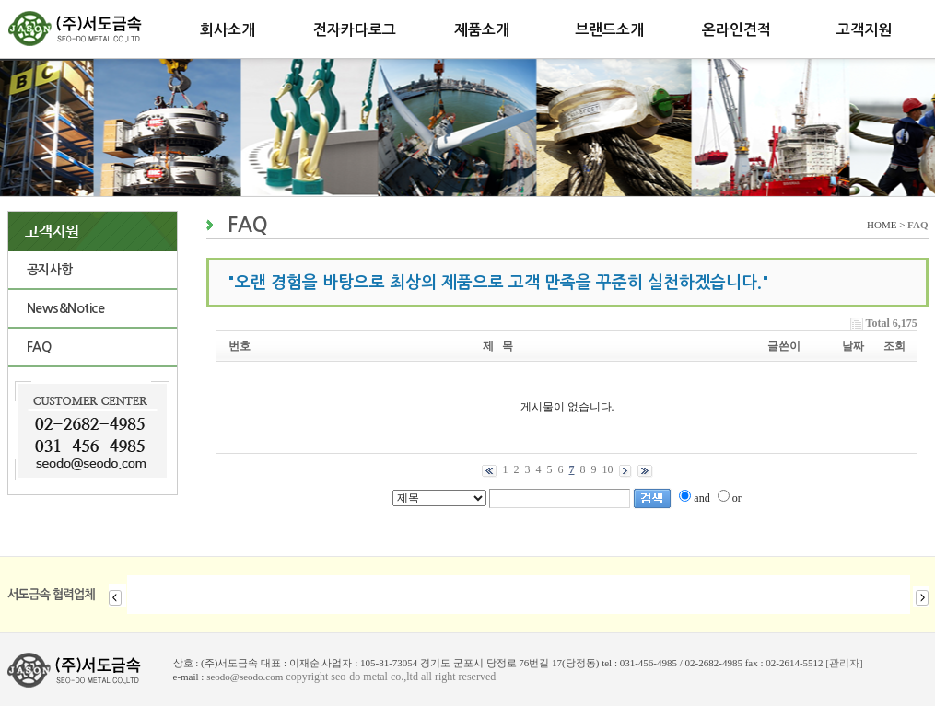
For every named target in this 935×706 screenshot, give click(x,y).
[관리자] (843, 662)
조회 (894, 346)
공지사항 (50, 269)
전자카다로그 (354, 30)
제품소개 (481, 30)
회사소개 (227, 30)
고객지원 (864, 30)
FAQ (39, 347)
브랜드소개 (609, 30)
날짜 (853, 346)
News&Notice (66, 308)
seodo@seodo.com (244, 676)
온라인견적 (736, 30)
